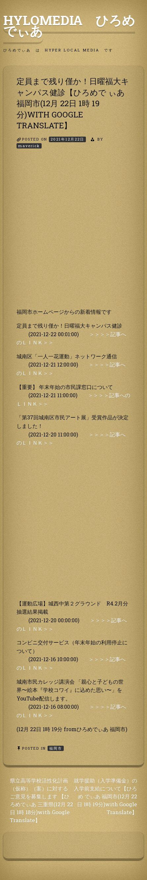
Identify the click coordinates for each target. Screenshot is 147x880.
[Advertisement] (73, 234)
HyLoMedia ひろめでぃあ (69, 25)
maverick (29, 145)
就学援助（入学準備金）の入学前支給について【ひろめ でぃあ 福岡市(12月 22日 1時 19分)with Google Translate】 (105, 796)
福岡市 (55, 748)
